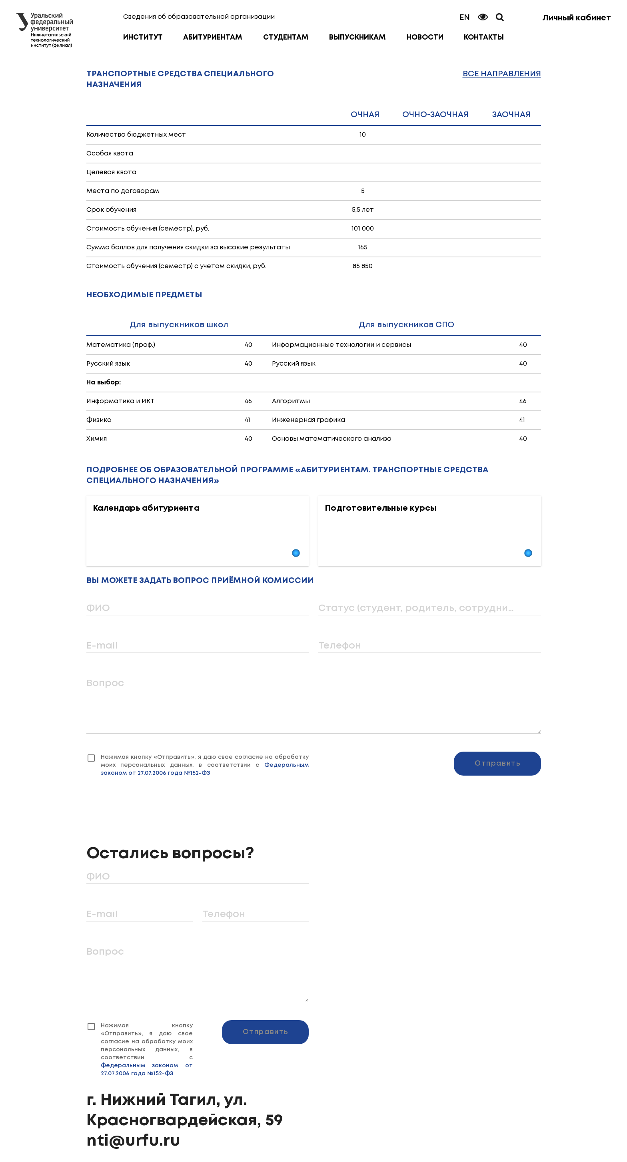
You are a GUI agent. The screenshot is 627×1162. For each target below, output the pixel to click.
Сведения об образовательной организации (199, 17)
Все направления (502, 74)
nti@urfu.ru (133, 1141)
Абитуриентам (212, 37)
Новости (425, 37)
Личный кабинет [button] (576, 18)
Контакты (484, 37)
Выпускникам (357, 37)
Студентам (286, 37)
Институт (143, 37)
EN (464, 18)
